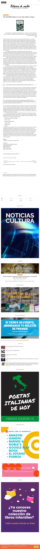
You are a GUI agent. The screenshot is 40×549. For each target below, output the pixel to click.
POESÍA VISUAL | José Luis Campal (11, 354)
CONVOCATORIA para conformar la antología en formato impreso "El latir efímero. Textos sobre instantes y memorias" (20, 277)
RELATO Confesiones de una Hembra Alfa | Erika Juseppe (14, 346)
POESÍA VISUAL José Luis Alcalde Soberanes (12, 350)
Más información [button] (5, 547)
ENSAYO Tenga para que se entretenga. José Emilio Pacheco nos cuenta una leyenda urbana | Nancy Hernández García (22, 359)
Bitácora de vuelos (18, 279)
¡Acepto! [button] (36, 546)
